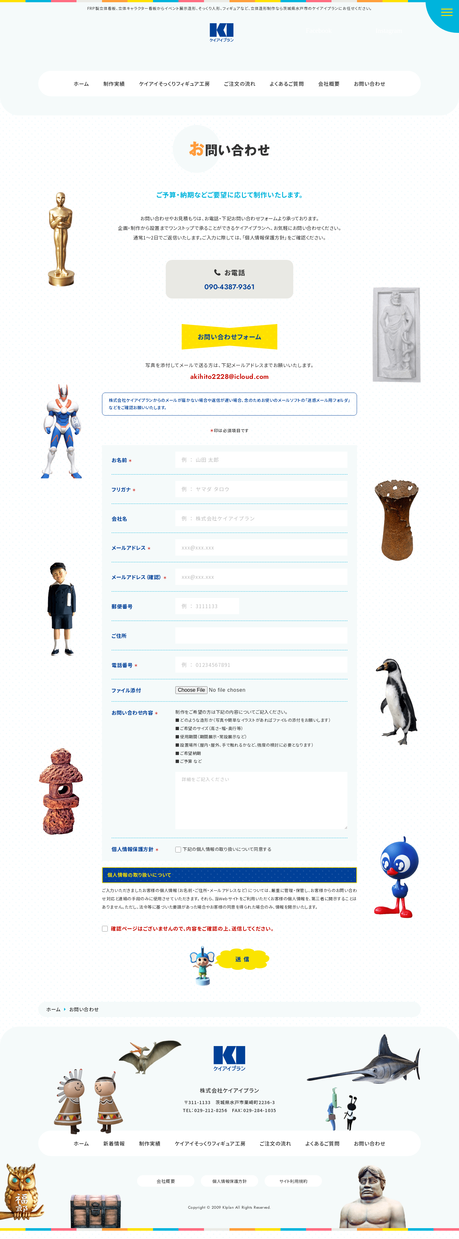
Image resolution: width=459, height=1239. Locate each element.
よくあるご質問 (287, 83)
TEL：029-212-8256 (205, 1118)
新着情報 (114, 1151)
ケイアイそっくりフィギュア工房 (174, 83)
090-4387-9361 (229, 286)
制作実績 (114, 83)
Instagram (388, 30)
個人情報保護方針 (229, 1189)
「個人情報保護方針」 (264, 237)
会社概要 (329, 83)
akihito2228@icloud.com (229, 376)
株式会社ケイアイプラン (230, 39)
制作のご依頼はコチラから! (111, 45)
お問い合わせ (369, 83)
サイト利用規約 (293, 1189)
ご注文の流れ (240, 83)
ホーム (81, 83)
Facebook (319, 30)
